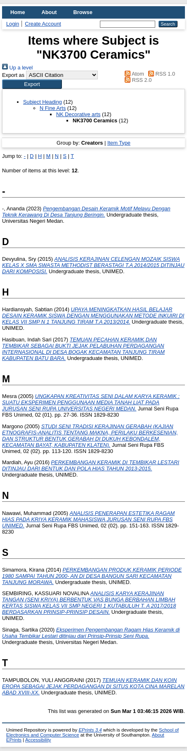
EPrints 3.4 (90, 729)
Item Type (118, 143)
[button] (32, 84)
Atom (133, 74)
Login (12, 24)
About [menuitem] (49, 12)
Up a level (17, 67)
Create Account (43, 24)
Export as (13, 75)
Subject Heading (42, 102)
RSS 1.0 (160, 74)
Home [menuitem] (17, 12)
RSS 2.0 (137, 80)
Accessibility (38, 739)
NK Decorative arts (78, 114)
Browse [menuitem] (82, 12)
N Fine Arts (53, 108)
